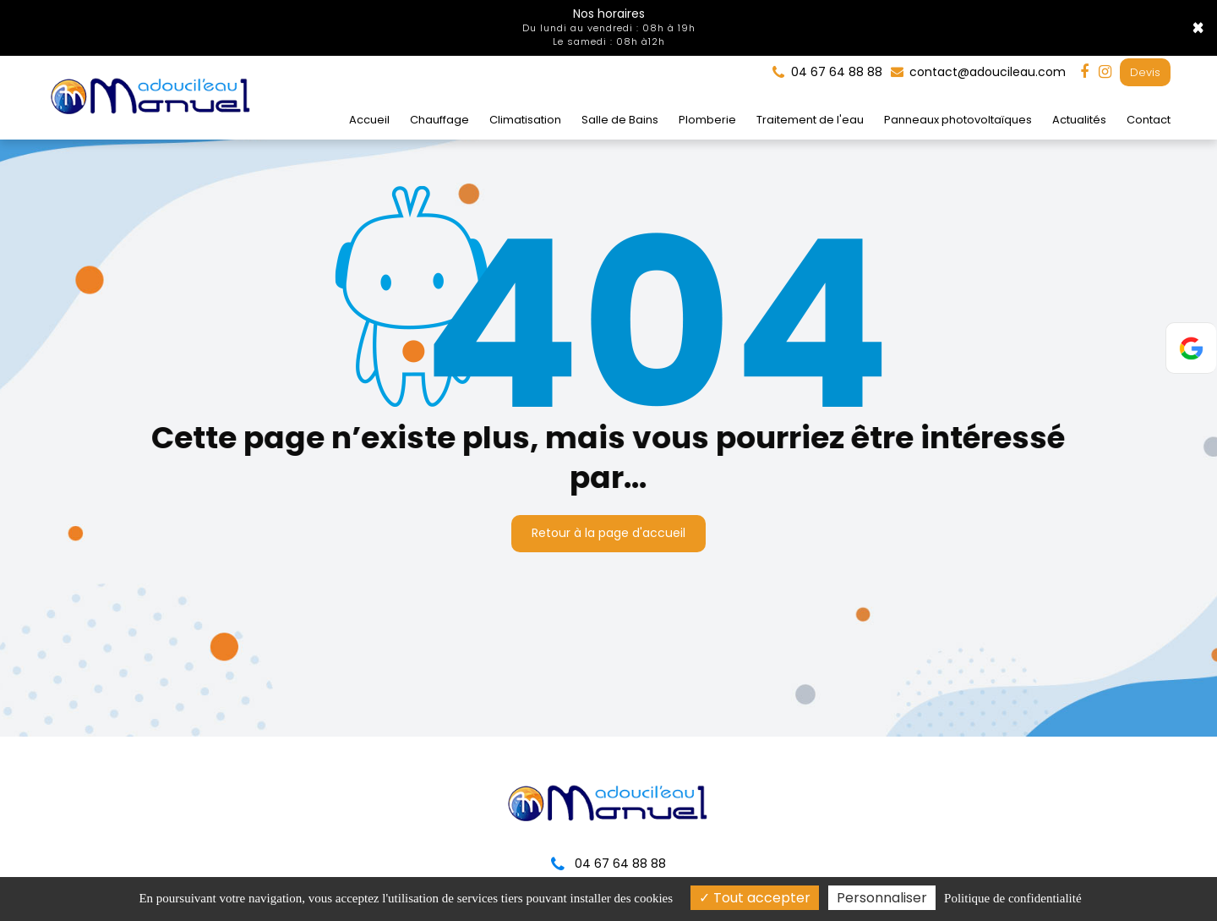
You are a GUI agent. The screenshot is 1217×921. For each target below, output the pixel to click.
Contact (1149, 120)
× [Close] (1198, 28)
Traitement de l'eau (810, 120)
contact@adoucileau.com (978, 71)
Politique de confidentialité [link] (1012, 898)
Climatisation (525, 120)
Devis (1145, 72)
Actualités (1079, 120)
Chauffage (439, 120)
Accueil (369, 120)
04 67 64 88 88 (608, 863)
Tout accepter (754, 897)
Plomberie (707, 120)
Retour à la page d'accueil (608, 532)
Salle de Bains (619, 120)
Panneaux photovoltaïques (958, 120)
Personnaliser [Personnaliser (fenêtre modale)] (882, 897)
